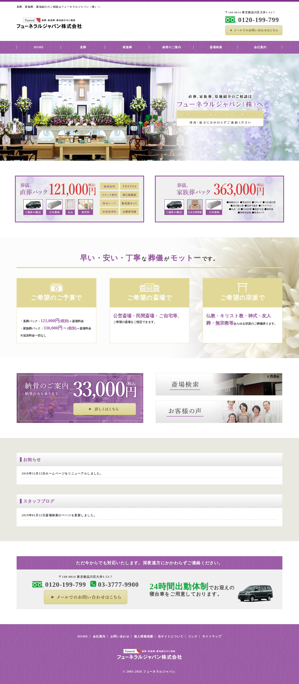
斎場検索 (216, 47)
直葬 (83, 47)
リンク (193, 636)
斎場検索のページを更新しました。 (71, 515)
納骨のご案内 (171, 47)
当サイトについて (171, 636)
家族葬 (127, 47)
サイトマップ (212, 636)
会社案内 (260, 47)
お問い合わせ (120, 636)
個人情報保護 (143, 636)
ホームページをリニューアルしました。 (74, 473)
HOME (39, 47)
